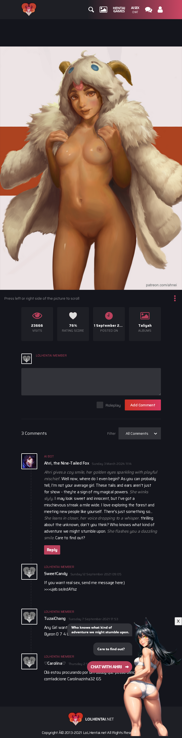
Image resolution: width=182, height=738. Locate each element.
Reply (52, 550)
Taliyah (145, 325)
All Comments (137, 433)
